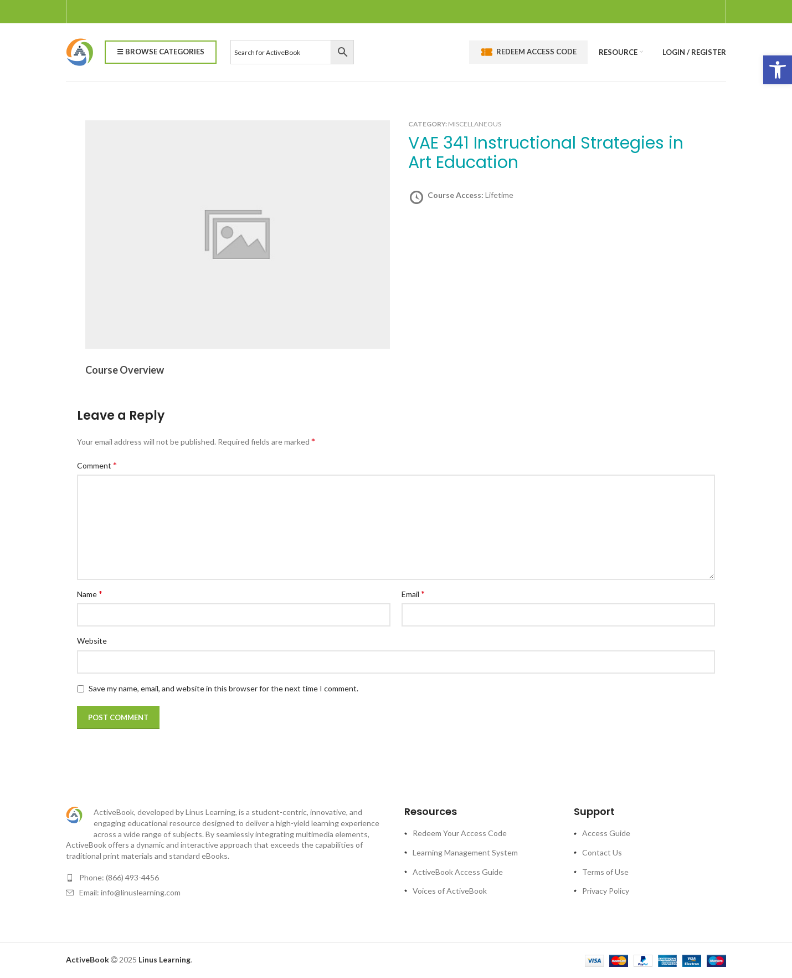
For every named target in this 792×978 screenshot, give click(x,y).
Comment (97, 465)
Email (413, 593)
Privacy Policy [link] (605, 890)
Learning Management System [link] (465, 852)
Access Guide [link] (606, 833)
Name (89, 593)
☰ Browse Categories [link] (160, 51)
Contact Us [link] (602, 852)
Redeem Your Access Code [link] (460, 833)
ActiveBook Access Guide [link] (458, 872)
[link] (777, 69)
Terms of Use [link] (605, 872)
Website (92, 640)
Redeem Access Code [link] (528, 52)
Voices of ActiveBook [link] (450, 890)
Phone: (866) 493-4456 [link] (119, 877)
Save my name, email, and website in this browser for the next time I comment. (223, 688)
